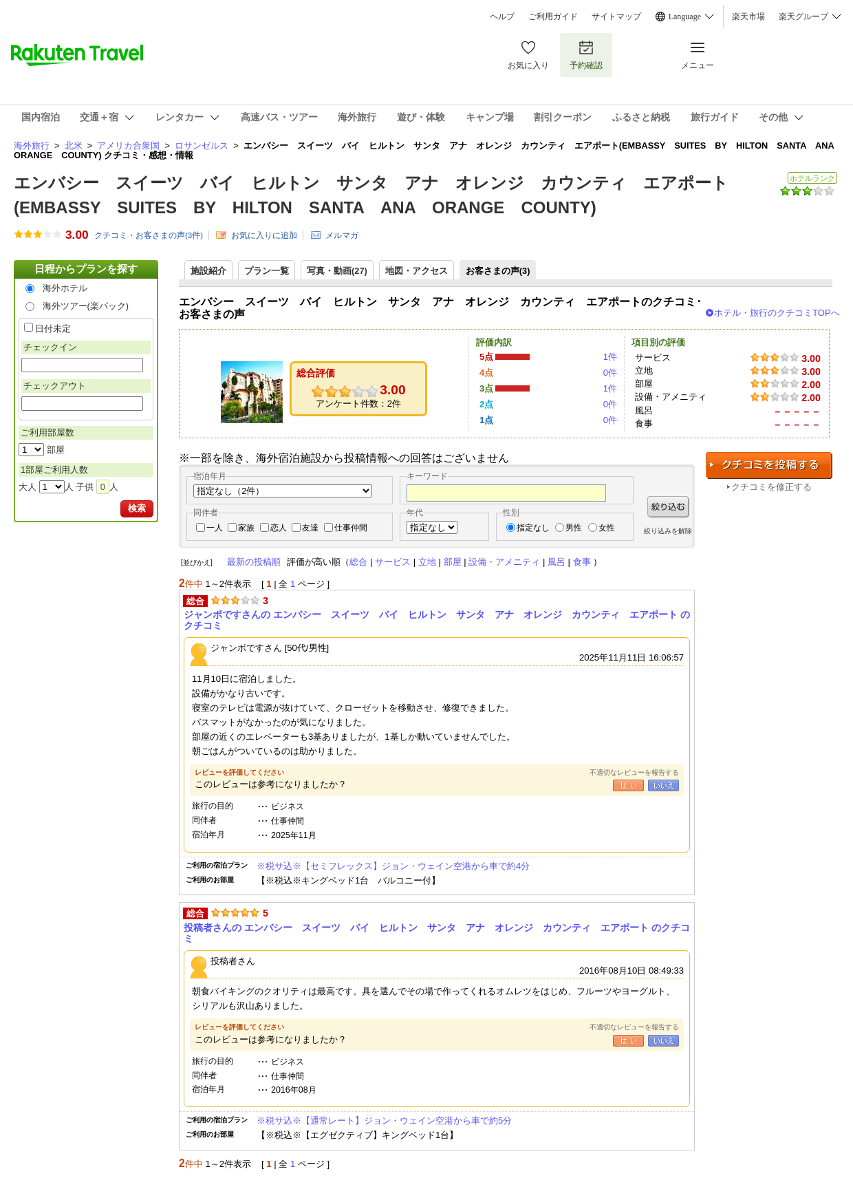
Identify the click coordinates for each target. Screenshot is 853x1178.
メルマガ (341, 235)
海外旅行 (32, 145)
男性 (573, 528)
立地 (427, 562)
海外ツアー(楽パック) (86, 306)
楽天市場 (748, 16)
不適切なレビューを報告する (634, 772)
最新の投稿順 (254, 562)
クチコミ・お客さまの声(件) (148, 235)
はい (628, 785)
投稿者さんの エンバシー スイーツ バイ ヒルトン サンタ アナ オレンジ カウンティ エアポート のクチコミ (437, 933)
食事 (582, 562)
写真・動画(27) (337, 271)
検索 (137, 508)
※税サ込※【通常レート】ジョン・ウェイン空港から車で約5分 (384, 1120)
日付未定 (53, 328)
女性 (606, 528)
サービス (393, 562)
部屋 (453, 562)
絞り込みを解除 (668, 531)
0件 (610, 372)
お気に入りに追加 (264, 235)
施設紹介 (208, 271)
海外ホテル (65, 288)
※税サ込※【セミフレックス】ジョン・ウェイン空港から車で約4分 (393, 866)
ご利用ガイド (553, 16)
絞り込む (668, 506)
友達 (310, 528)
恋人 (278, 528)
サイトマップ (616, 16)
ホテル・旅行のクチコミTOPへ (777, 313)
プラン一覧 (266, 271)
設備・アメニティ (504, 562)
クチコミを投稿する (769, 465)
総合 (358, 562)
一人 (214, 528)
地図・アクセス (416, 271)
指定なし (533, 528)
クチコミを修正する (771, 487)
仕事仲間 (350, 528)
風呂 (556, 562)
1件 (610, 357)
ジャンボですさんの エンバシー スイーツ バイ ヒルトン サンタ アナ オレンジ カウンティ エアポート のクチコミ (437, 620)
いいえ (663, 785)
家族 (246, 528)
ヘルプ (502, 16)
